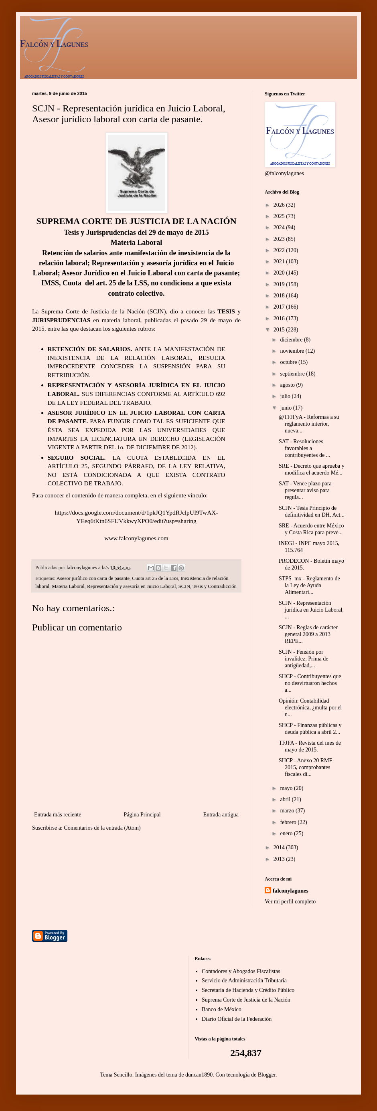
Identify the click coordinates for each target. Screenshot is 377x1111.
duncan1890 (199, 1075)
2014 (280, 847)
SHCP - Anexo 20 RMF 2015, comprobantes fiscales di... (305, 767)
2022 (280, 250)
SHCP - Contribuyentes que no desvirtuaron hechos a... (310, 683)
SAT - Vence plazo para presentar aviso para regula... (305, 490)
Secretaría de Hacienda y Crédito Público (248, 990)
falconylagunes (290, 891)
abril (286, 799)
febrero (289, 822)
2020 (280, 273)
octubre (289, 362)
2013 (280, 859)
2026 (280, 205)
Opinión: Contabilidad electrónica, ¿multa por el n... (310, 707)
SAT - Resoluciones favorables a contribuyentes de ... (304, 448)
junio (286, 408)
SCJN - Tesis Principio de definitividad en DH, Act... (312, 511)
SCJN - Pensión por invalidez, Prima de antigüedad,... (303, 659)
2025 (280, 216)
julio (286, 396)
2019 (280, 284)
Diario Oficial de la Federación (237, 1019)
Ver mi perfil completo (290, 902)
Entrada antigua (221, 815)
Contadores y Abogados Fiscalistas (241, 971)
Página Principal (142, 815)
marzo (287, 811)
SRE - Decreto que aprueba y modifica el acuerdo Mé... (312, 469)
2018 (280, 296)
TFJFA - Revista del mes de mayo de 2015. (310, 746)
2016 (280, 318)
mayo (287, 788)
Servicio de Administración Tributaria (244, 981)
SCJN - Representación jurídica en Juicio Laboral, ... (311, 610)
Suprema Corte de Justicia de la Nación (246, 1000)
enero (287, 833)
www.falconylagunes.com (136, 538)
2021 (280, 262)
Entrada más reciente (57, 815)
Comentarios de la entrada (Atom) (102, 828)
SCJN (184, 586)
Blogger (267, 1075)
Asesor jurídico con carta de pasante (93, 578)
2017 (280, 307)
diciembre (292, 340)
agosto (288, 385)
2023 (280, 239)
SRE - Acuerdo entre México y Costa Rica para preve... (311, 529)
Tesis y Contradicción (215, 586)
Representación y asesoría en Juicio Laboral (131, 586)
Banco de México (221, 1009)
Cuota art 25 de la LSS (155, 578)
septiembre (293, 374)
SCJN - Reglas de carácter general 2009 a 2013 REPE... (308, 634)
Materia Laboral (68, 586)
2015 (280, 330)
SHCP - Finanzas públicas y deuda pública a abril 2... (310, 728)
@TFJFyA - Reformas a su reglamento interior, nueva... (309, 424)
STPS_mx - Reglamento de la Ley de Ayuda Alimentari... (309, 585)
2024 (280, 227)
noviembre (292, 351)
